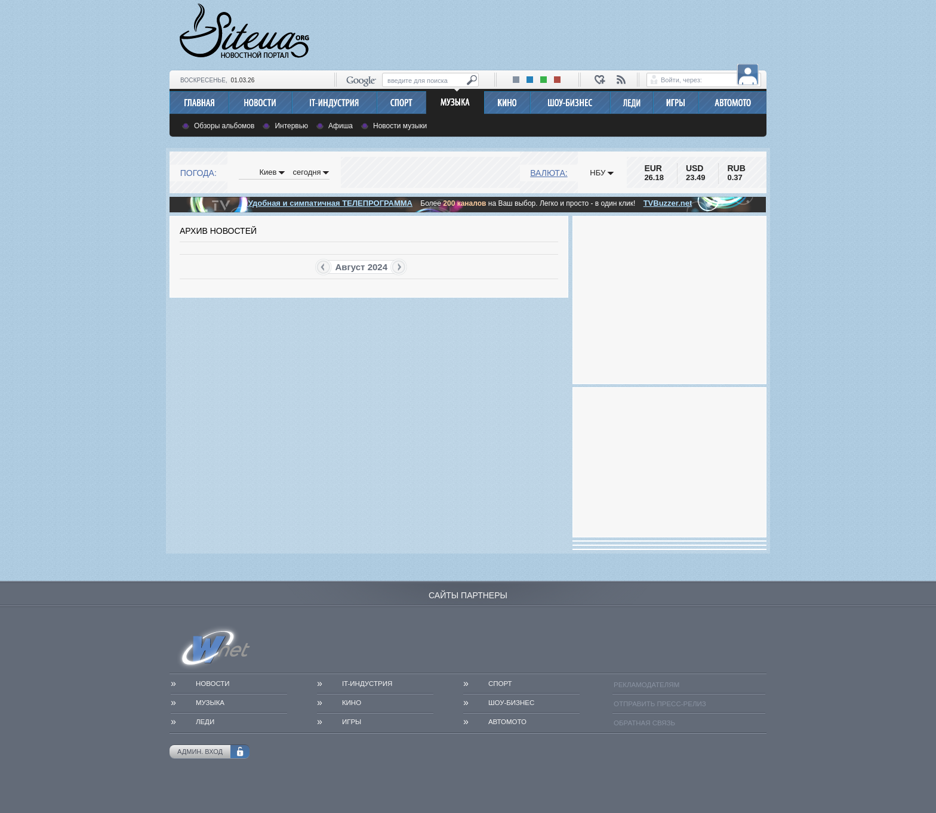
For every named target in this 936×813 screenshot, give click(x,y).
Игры (351, 721)
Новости (213, 683)
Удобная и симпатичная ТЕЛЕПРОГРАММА (329, 203)
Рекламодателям (646, 684)
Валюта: (548, 173)
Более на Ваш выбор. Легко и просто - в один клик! (527, 203)
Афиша (340, 126)
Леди (205, 721)
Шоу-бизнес (511, 702)
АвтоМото (507, 721)
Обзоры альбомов (224, 126)
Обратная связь (644, 723)
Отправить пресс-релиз (660, 703)
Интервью (291, 126)
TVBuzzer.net (668, 203)
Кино (351, 702)
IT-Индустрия (367, 683)
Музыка (210, 702)
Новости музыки (400, 126)
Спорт (500, 683)
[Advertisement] (549, 33)
